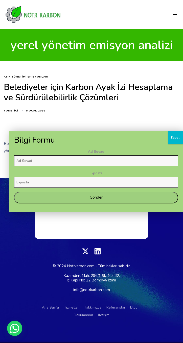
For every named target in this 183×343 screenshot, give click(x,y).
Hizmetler (71, 307)
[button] (14, 328)
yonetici (11, 110)
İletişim (103, 315)
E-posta (153, 251)
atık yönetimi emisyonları (26, 77)
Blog (134, 307)
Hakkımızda (93, 307)
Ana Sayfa (50, 307)
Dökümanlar (83, 315)
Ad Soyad (153, 229)
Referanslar (115, 307)
